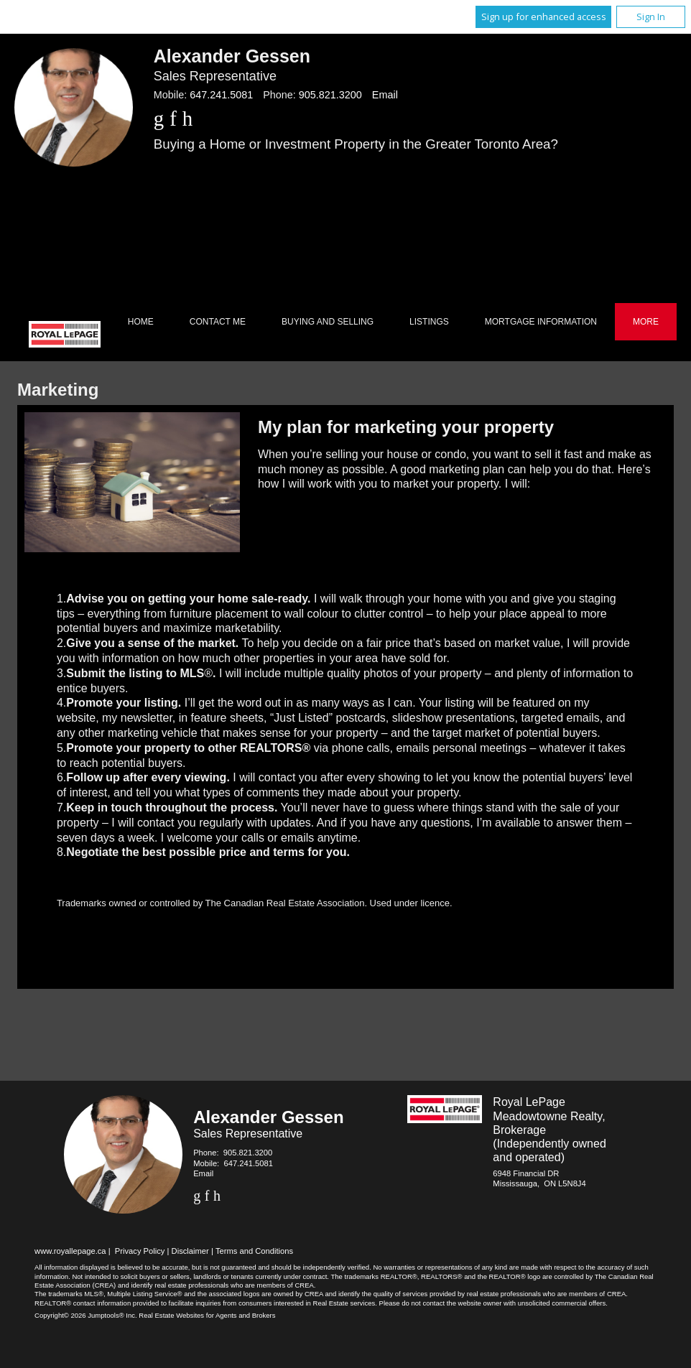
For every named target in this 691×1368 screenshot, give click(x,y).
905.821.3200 (330, 95)
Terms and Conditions (254, 1251)
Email (385, 95)
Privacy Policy (140, 1251)
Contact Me (218, 322)
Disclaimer (190, 1251)
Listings (429, 322)
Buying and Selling (328, 322)
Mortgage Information (541, 322)
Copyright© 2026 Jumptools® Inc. (85, 1315)
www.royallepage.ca (70, 1251)
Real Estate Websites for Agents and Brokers (207, 1315)
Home (141, 322)
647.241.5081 (221, 95)
